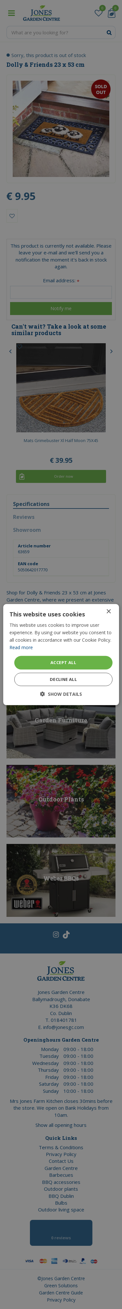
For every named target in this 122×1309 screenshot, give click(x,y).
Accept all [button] (63, 662)
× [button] (108, 611)
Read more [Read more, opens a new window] (21, 647)
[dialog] (61, 654)
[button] (61, 694)
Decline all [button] (63, 679)
